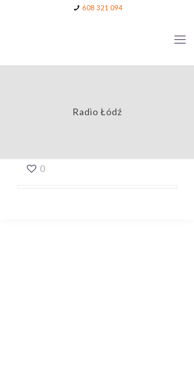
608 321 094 (102, 8)
